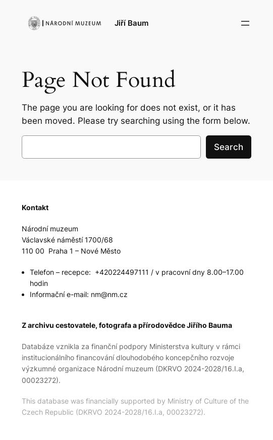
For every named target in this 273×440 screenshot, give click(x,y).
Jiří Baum (131, 23)
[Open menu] (245, 23)
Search (228, 147)
